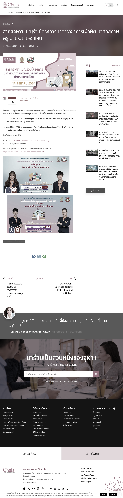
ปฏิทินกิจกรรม (33, 46)
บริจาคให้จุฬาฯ (92, 454)
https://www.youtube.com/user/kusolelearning (30, 141)
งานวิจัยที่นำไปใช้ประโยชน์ (40, 416)
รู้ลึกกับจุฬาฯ (97, 425)
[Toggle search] (117, 5)
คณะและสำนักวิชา (8, 429)
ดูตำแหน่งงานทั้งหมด (51, 382)
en (111, 5)
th (106, 5)
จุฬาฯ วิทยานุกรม (38, 425)
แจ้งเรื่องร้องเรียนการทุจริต (89, 478)
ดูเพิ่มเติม (95, 190)
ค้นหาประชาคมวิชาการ (39, 422)
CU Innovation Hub (39, 432)
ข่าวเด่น (25, 46)
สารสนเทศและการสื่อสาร (70, 422)
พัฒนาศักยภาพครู (10, 242)
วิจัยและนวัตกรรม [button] (52, 5)
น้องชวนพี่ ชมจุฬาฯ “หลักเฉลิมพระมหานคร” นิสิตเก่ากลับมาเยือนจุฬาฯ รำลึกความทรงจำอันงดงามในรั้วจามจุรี (109, 154)
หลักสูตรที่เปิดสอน (8, 412)
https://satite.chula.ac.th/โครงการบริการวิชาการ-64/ (24, 152)
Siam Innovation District (40, 429)
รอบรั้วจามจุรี (97, 422)
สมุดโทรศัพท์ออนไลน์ (87, 472)
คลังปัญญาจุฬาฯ (38, 419)
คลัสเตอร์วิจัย (37, 412)
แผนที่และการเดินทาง (87, 475)
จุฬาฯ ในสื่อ (96, 419)
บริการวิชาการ (67, 412)
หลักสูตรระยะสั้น (8, 419)
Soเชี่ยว (95, 429)
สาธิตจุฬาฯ (21, 242)
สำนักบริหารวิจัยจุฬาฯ (39, 435)
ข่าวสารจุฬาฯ (8, 23)
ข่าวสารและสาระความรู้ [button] (77, 5)
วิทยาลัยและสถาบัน (8, 432)
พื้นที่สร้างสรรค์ (67, 425)
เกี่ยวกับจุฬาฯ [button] (31, 5)
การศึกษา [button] (41, 5)
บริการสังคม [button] (64, 5)
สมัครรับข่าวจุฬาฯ (31, 454)
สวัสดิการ (63, 382)
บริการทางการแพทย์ (69, 416)
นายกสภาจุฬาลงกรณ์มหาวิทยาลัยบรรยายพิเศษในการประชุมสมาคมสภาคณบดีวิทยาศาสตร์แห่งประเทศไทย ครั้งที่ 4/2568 (108, 119)
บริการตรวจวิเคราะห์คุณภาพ (71, 419)
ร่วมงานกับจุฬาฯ (91, 5)
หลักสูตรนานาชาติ (8, 416)
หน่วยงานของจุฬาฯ (86, 469)
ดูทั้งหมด (116, 65)
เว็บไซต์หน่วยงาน (73, 382)
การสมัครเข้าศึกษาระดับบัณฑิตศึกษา (14, 425)
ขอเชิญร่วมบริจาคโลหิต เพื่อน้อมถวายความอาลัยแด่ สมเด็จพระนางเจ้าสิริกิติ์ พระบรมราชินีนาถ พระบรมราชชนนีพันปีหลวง (109, 137)
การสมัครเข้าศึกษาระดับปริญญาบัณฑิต (14, 422)
